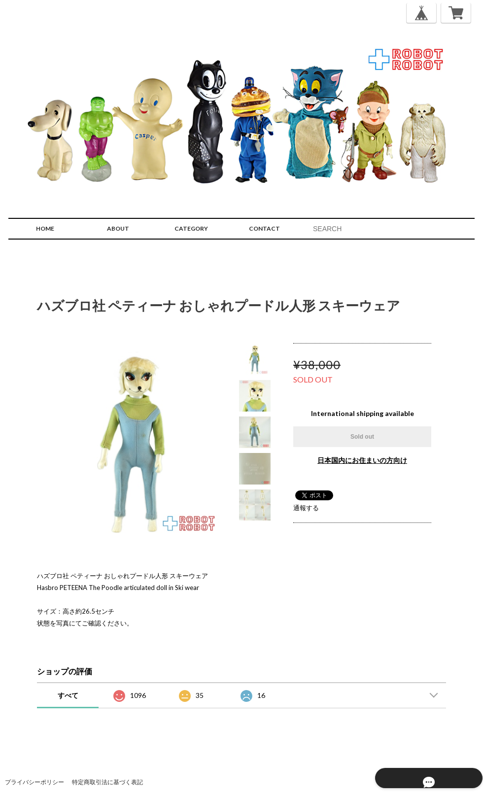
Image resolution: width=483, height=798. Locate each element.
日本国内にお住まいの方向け (362, 460)
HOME (45, 228)
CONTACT (264, 228)
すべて (68, 695)
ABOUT (118, 228)
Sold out (362, 436)
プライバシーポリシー (34, 782)
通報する (306, 508)
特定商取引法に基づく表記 (107, 782)
